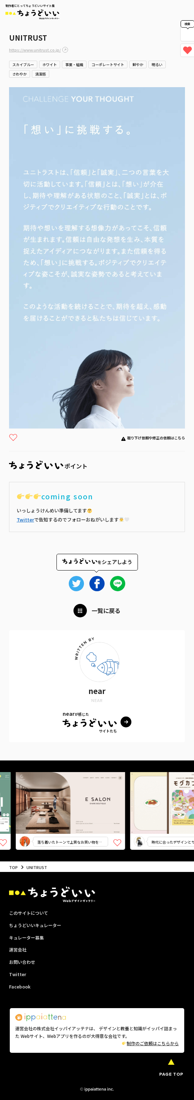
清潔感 (40, 74)
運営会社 (17, 949)
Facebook (19, 986)
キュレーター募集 (26, 937)
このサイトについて (28, 913)
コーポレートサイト (108, 64)
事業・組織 (74, 64)
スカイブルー (23, 64)
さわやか (19, 74)
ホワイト (49, 64)
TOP (13, 867)
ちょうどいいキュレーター (35, 925)
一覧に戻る (106, 610)
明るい (157, 64)
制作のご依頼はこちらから (150, 1043)
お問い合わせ (22, 962)
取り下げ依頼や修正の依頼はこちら (156, 438)
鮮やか (137, 64)
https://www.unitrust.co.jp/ (35, 50)
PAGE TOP (171, 1074)
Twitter (25, 519)
